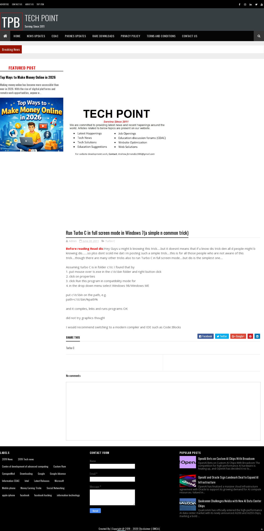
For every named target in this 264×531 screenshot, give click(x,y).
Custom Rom (59, 466)
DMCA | (156, 528)
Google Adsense (58, 473)
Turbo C (110, 241)
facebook (24, 495)
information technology (68, 495)
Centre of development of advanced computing (25, 466)
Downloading (26, 473)
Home (17, 36)
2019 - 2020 (131, 528)
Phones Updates (75, 36)
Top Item (40, 4)
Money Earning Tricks (31, 488)
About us (29, 4)
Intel (27, 480)
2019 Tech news (26, 459)
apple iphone (8, 495)
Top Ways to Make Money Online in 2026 (28, 77)
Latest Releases (42, 480)
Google (41, 473)
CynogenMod (8, 473)
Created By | (105, 528)
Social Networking (56, 488)
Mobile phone (8, 488)
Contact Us (17, 4)
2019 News (7, 459)
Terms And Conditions (161, 36)
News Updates (36, 36)
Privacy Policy (130, 36)
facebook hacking (43, 495)
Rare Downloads (103, 36)
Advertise (4, 4)
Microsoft (59, 480)
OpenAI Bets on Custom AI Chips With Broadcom (226, 458)
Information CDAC (11, 480)
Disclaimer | (146, 528)
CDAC (55, 36)
